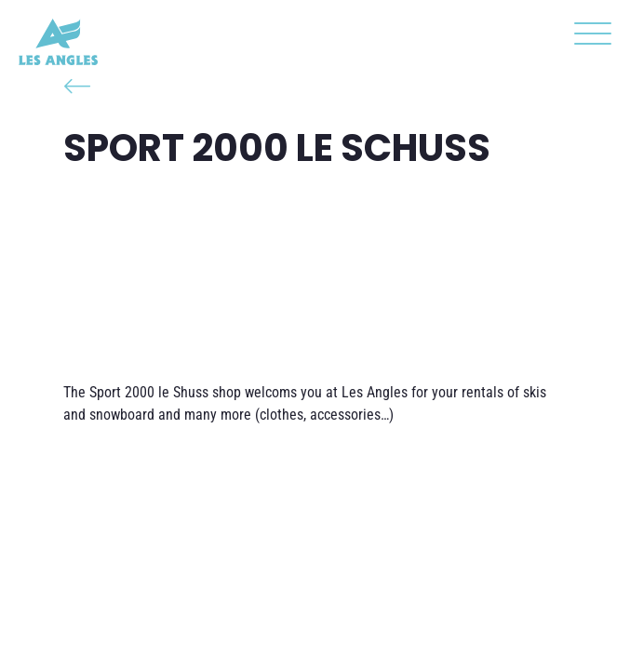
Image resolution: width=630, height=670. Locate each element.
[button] (588, 37)
